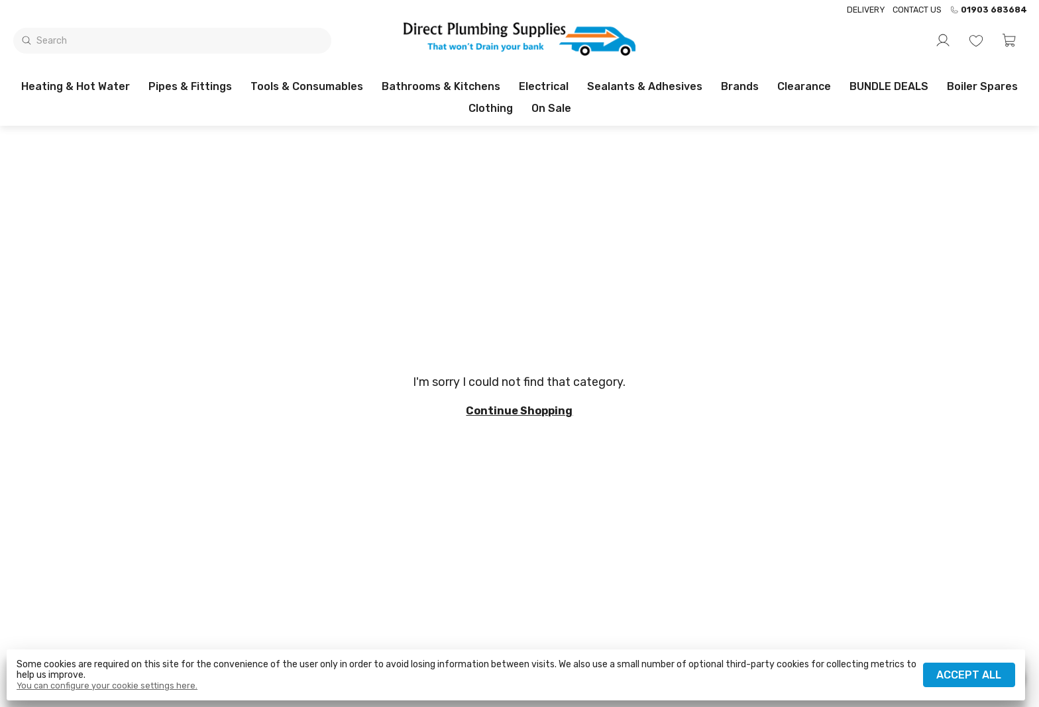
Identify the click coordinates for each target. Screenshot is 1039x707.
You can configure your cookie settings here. (107, 685)
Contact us (917, 10)
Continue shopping (519, 411)
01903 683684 (988, 10)
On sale (551, 108)
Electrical (544, 86)
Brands (740, 86)
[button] (1009, 40)
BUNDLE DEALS (888, 86)
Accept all (968, 675)
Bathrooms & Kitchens (441, 86)
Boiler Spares (982, 86)
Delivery (866, 10)
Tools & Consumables (306, 86)
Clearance (804, 86)
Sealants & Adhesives (644, 86)
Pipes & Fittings (190, 86)
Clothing (490, 108)
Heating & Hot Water (75, 86)
